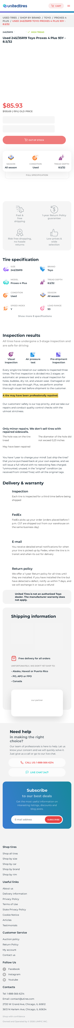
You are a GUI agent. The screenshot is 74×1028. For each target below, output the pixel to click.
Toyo (47, 17)
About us (8, 888)
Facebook (11, 969)
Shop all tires (10, 853)
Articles (7, 920)
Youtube (10, 980)
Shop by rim (10, 874)
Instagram (11, 974)
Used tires (10, 17)
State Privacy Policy (14, 909)
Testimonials (10, 925)
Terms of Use (10, 904)
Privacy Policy (10, 899)
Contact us (9, 955)
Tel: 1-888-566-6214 (13, 993)
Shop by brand (30, 17)
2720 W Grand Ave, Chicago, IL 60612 (24, 1004)
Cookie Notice (11, 914)
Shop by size (10, 858)
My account (9, 949)
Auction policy (11, 939)
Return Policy (10, 944)
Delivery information (14, 893)
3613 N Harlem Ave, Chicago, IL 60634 (24, 1009)
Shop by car (9, 864)
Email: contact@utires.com (18, 998)
